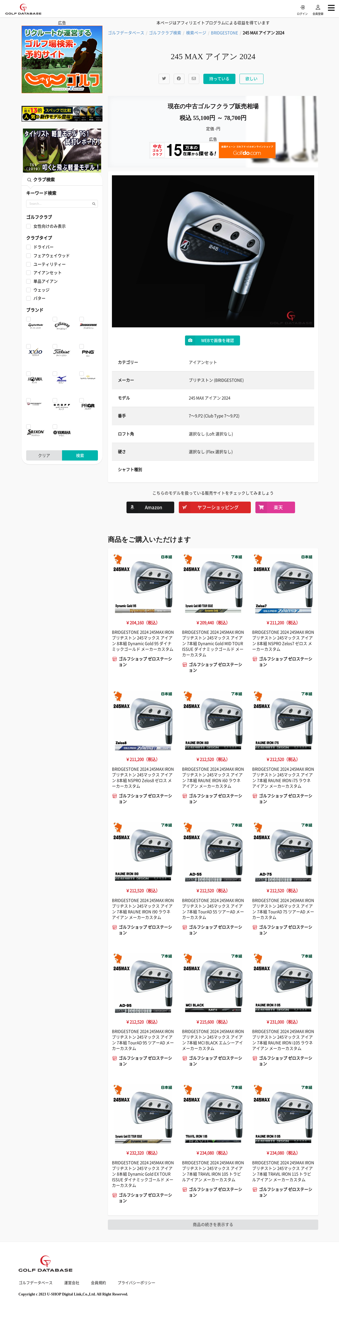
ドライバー (43, 247)
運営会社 (71, 1282)
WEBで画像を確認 (209, 340)
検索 (80, 455)
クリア (44, 455)
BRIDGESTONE (224, 33)
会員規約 (98, 1282)
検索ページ (196, 33)
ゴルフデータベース (126, 33)
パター (39, 298)
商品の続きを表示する (213, 1224)
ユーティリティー (49, 264)
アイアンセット (47, 272)
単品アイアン (45, 281)
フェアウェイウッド (51, 255)
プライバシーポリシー (136, 1282)
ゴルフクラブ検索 (165, 33)
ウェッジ (41, 290)
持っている (219, 79)
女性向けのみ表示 (49, 226)
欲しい (251, 79)
